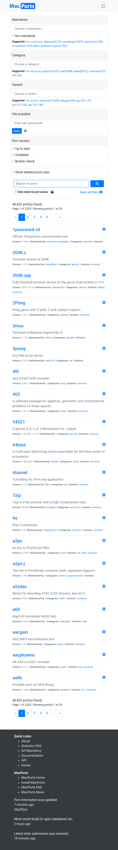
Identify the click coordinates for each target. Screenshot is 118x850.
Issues (26, 765)
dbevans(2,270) (53, 41)
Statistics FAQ (31, 746)
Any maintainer (34, 41)
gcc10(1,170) (83, 100)
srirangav (51, 507)
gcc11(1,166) (19, 104)
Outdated (20, 155)
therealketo (51, 264)
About (25, 741)
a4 (78, 552)
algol (67, 621)
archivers (75, 507)
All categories (33, 71)
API (23, 760)
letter (83, 552)
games (75, 264)
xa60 (84, 621)
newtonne (52, 241)
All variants (32, 100)
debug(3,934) (67, 100)
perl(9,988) (67, 71)
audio (62, 598)
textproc (63, 575)
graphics (65, 689)
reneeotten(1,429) (22, 45)
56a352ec (21, 809)
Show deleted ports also (31, 172)
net (70, 360)
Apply (17, 130)
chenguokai (58, 287)
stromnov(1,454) (93, 41)
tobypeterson (50, 530)
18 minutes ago (25, 838)
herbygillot (63, 241)
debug (101, 287)
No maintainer (23, 36)
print (63, 552)
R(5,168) (17, 75)
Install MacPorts (33, 782)
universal (95, 264)
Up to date (21, 149)
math (63, 411)
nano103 (49, 360)
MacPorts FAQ (31, 787)
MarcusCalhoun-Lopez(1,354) (50, 45)
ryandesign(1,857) (73, 41)
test (80, 667)
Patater (54, 461)
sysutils (70, 337)
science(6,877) (97, 71)
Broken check (23, 161)
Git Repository (31, 750)
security (87, 241)
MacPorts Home (33, 777)
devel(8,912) (81, 71)
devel (75, 461)
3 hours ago (22, 824)
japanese (72, 575)
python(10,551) (51, 71)
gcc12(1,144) (35, 104)
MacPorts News (32, 792)
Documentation (32, 755)
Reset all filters (91, 192)
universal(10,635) (49, 100)
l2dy (47, 484)
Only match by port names (31, 191)
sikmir (48, 337)
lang (63, 383)
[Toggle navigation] (103, 6)
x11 (83, 689)
